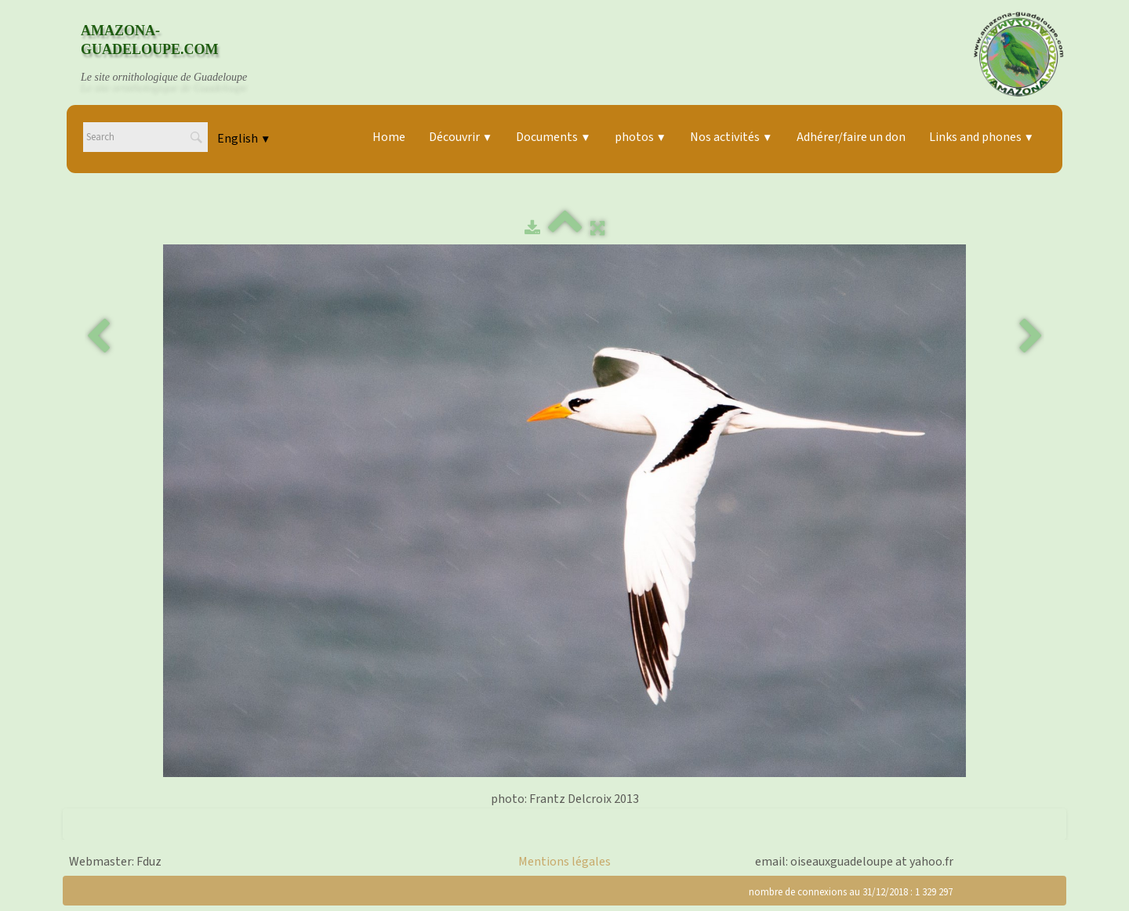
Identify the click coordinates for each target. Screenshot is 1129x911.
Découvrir (460, 137)
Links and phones (981, 137)
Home (388, 137)
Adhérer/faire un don (851, 137)
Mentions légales (564, 861)
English (243, 138)
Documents (553, 137)
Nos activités (731, 137)
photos (640, 137)
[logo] (179, 54)
